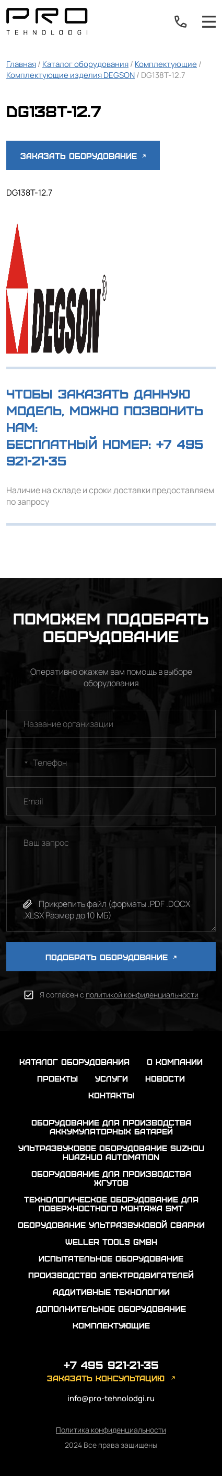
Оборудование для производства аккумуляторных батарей (111, 1127)
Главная (21, 64)
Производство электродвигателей (111, 1274)
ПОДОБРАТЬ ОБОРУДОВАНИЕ (111, 956)
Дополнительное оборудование (111, 1308)
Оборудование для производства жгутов (111, 1178)
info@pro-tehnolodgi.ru (111, 1398)
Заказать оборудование (83, 155)
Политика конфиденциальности (111, 1430)
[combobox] (19, 762)
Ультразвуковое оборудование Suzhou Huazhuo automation (111, 1152)
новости (165, 1078)
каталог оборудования (74, 1061)
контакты (111, 1095)
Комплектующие (166, 64)
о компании (175, 1061)
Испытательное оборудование (111, 1258)
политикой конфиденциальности (142, 995)
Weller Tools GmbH (111, 1241)
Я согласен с (119, 995)
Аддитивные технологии (111, 1291)
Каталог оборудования (85, 64)
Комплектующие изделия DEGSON (70, 75)
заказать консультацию (106, 1377)
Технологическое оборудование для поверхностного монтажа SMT (111, 1203)
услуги (111, 1078)
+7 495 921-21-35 (180, 21)
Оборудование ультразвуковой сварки (111, 1224)
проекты (57, 1078)
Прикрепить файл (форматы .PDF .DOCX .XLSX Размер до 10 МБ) (106, 909)
